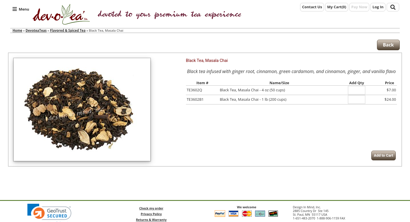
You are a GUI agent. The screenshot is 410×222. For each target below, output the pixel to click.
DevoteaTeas (36, 30)
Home (17, 30)
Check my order (151, 208)
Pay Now (359, 6)
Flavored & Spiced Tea (67, 30)
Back (388, 45)
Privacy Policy (151, 214)
